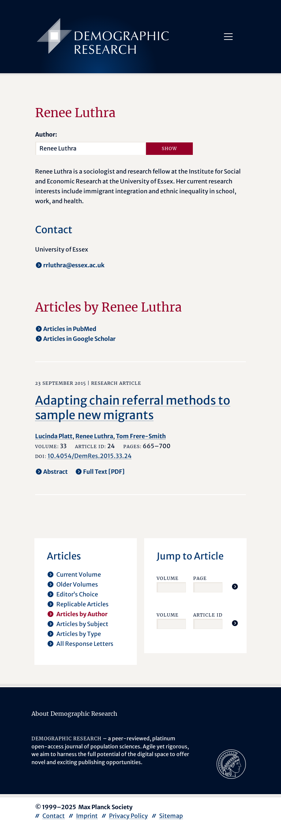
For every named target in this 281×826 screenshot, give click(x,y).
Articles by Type (78, 633)
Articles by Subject (82, 624)
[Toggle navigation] (228, 37)
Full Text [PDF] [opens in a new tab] (104, 471)
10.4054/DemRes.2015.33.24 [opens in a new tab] (90, 455)
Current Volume (78, 574)
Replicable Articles (82, 604)
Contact (53, 815)
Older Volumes (77, 584)
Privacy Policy (128, 815)
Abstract (55, 471)
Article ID (207, 615)
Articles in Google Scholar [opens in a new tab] (79, 338)
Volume (168, 578)
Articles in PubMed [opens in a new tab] (69, 328)
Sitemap (171, 815)
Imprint (87, 815)
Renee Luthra (94, 436)
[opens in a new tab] (231, 763)
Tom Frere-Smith (141, 436)
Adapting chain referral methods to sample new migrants (132, 408)
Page (200, 578)
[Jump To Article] (235, 586)
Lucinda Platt (53, 436)
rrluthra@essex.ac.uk (74, 265)
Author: (46, 134)
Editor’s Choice (77, 594)
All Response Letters (84, 643)
